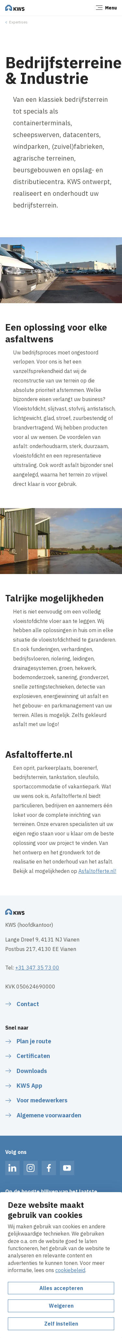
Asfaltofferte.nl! (97, 871)
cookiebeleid (70, 1270)
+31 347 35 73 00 (37, 967)
